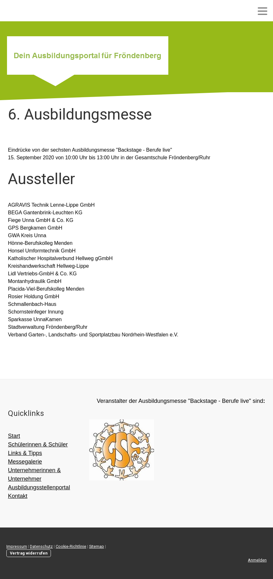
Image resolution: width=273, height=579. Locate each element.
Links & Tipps (25, 453)
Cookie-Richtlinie (71, 546)
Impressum (16, 546)
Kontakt (17, 496)
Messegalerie (25, 461)
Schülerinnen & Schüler (38, 444)
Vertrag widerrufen (28, 553)
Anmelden (257, 560)
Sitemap (96, 546)
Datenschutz (41, 546)
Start (14, 436)
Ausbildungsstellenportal (39, 487)
